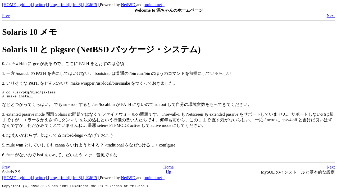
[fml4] (65, 4)
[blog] (54, 4)
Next (331, 15)
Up (168, 173)
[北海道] (91, 4)
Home (168, 168)
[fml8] (77, 4)
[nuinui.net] (154, 4)
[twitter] (40, 4)
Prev (6, 15)
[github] (26, 4)
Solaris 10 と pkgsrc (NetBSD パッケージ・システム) (101, 49)
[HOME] (10, 4)
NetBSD (128, 4)
